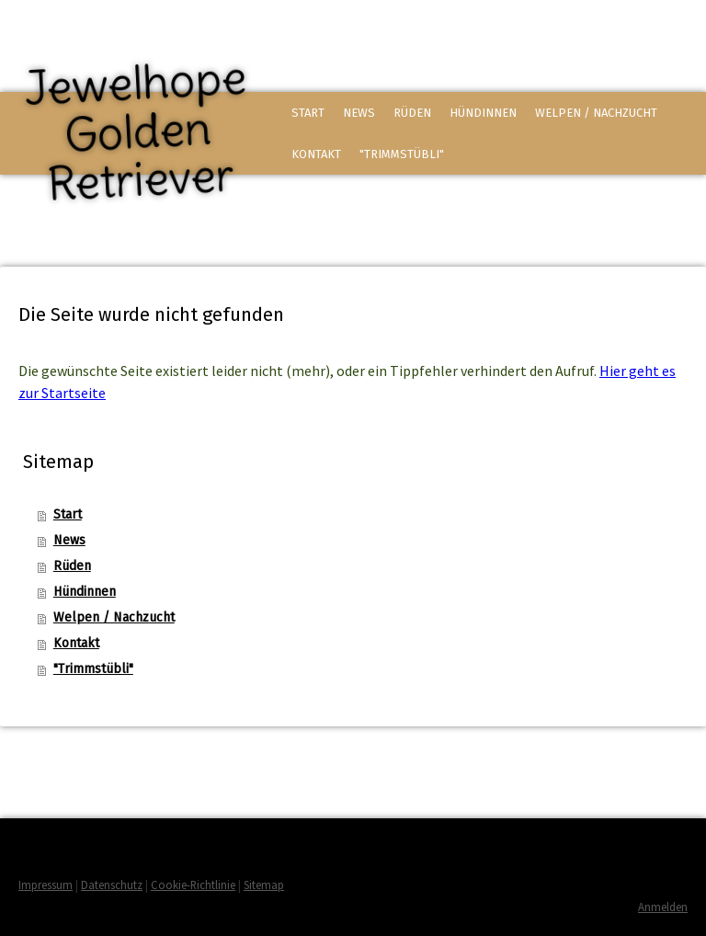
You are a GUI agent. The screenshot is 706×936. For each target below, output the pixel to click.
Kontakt (316, 154)
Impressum (45, 884)
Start (308, 113)
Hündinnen (483, 113)
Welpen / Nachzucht (596, 113)
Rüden (412, 113)
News (359, 113)
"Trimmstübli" (401, 154)
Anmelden (663, 906)
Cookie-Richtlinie (193, 884)
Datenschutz (111, 884)
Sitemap (264, 884)
